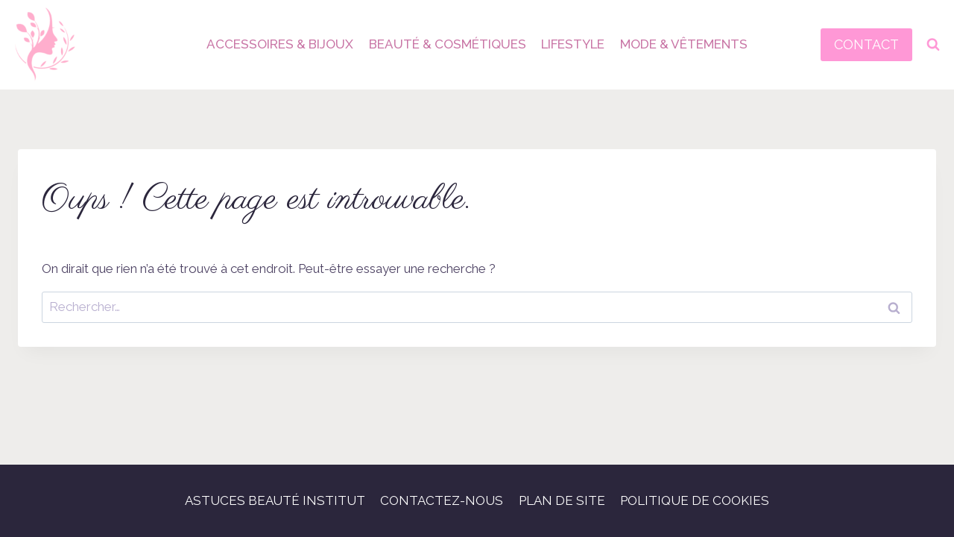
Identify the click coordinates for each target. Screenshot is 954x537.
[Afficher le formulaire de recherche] (933, 44)
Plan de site (562, 500)
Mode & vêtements (684, 44)
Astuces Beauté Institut (275, 500)
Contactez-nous (441, 500)
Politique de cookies (694, 500)
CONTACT (866, 44)
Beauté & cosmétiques (447, 44)
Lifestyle (572, 44)
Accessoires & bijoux (279, 44)
